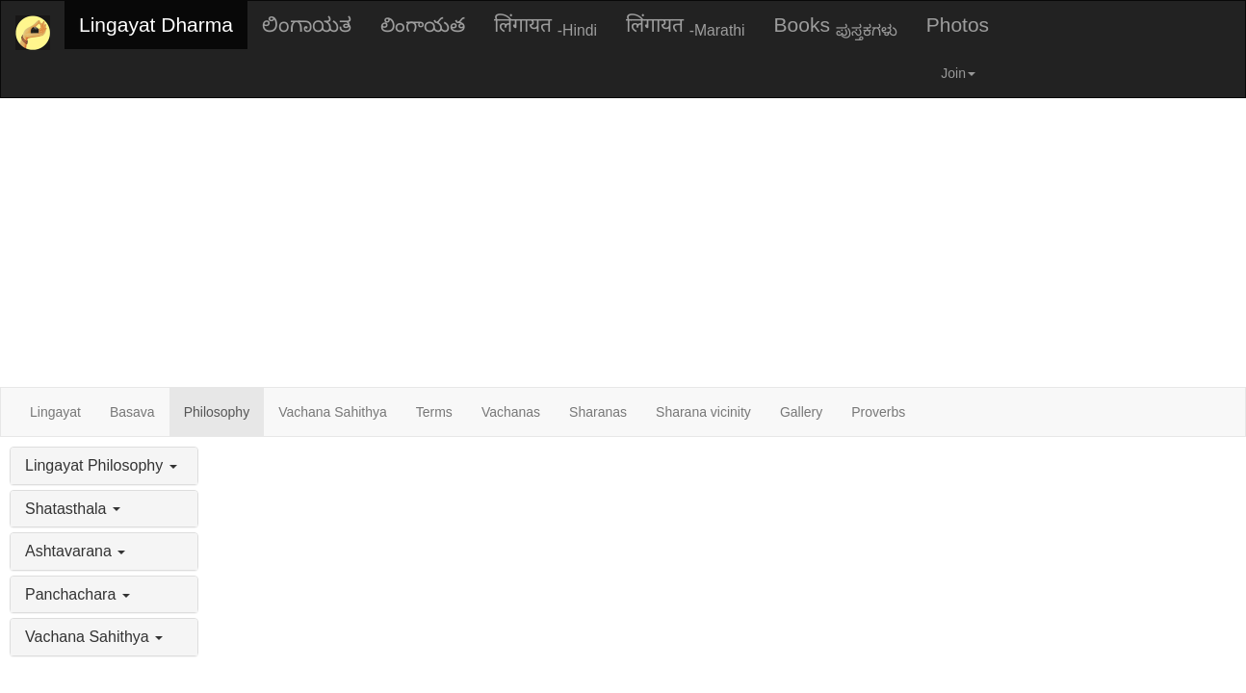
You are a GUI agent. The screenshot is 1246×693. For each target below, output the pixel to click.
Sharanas (598, 412)
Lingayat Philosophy (101, 465)
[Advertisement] (623, 242)
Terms (434, 412)
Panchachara (77, 594)
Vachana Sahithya (332, 412)
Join (958, 73)
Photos (957, 24)
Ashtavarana (75, 551)
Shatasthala (72, 508)
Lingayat (55, 412)
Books (835, 25)
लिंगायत (545, 25)
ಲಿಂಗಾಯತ (306, 24)
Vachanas (510, 412)
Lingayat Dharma (156, 24)
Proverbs (878, 412)
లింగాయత (422, 24)
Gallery (801, 412)
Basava (132, 412)
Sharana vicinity (703, 412)
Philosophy (217, 412)
